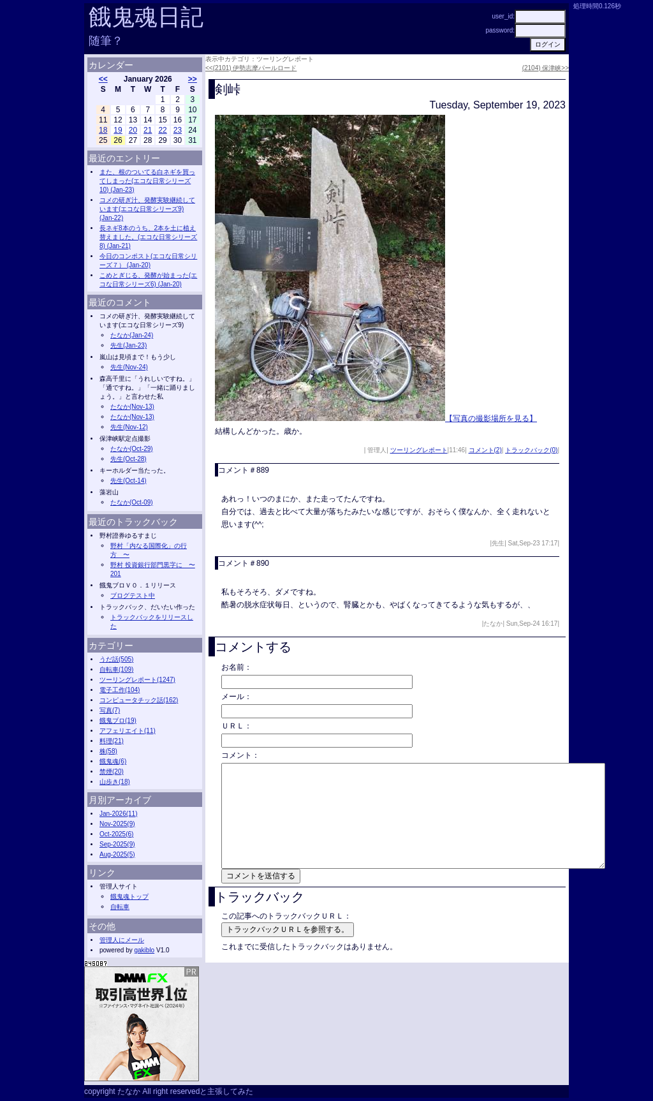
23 (177, 130)
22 (162, 130)
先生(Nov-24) (129, 367)
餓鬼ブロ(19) (117, 720)
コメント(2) (485, 450)
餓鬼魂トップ (129, 896)
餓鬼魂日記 (146, 17)
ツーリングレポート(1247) (137, 679)
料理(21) (111, 740)
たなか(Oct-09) (131, 502)
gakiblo (144, 950)
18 (103, 130)
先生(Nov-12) (129, 427)
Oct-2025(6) (116, 834)
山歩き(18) (114, 781)
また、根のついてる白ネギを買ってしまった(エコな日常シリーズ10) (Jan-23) (147, 180)
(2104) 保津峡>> (545, 67)
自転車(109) (116, 669)
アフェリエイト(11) (127, 730)
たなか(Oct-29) (131, 448)
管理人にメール (121, 939)
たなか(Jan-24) (131, 335)
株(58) (108, 751)
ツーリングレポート (419, 450)
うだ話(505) (116, 659)
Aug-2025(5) (117, 854)
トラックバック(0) (531, 450)
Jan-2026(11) (118, 813)
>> (192, 79)
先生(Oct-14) (128, 480)
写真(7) (109, 710)
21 (147, 130)
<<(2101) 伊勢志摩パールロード (251, 67)
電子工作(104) (119, 689)
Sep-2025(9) (117, 844)
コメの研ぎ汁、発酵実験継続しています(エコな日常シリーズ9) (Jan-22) (147, 208)
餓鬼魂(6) (112, 761)
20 (133, 130)
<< (103, 79)
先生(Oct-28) (128, 458)
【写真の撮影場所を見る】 (491, 418)
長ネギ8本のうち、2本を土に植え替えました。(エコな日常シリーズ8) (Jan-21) (148, 237)
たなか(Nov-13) (132, 406)
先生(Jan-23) (128, 345)
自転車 (119, 906)
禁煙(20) (111, 771)
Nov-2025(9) (117, 823)
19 (118, 130)
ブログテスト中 (132, 595)
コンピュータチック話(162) (138, 700)
